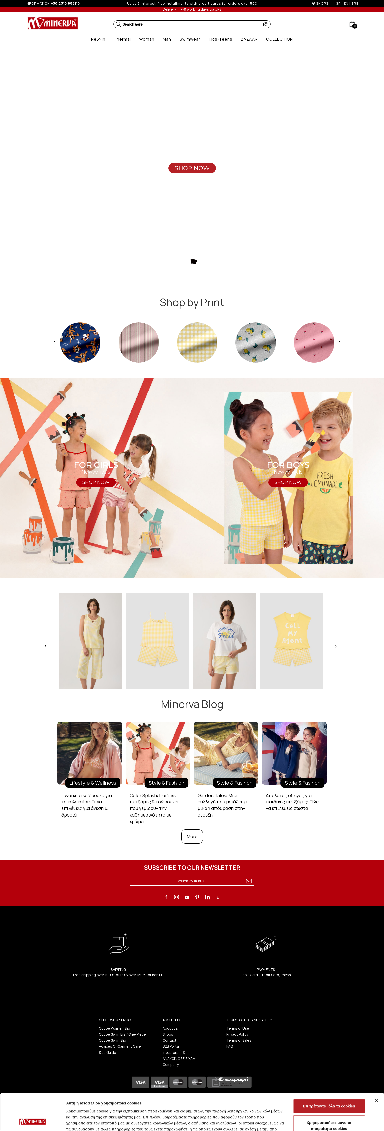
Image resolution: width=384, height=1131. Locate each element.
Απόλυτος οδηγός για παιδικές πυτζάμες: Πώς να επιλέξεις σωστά (292, 801)
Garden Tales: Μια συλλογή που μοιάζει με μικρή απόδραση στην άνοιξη (223, 805)
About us (170, 1028)
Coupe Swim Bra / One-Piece (122, 1034)
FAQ (229, 1046)
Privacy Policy (237, 1034)
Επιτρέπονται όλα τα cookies (329, 1071)
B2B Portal (171, 1046)
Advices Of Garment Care (120, 1046)
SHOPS (322, 3)
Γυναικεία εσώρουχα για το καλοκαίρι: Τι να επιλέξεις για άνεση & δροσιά (86, 805)
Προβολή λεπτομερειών (299, 1121)
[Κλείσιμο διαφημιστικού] (376, 1066)
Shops (168, 1034)
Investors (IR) (174, 1052)
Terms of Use (237, 1028)
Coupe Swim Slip (112, 1040)
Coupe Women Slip (114, 1028)
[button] (118, 24)
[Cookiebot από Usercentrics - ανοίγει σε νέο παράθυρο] (33, 1121)
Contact (169, 1040)
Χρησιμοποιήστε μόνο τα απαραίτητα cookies (329, 1091)
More (192, 836)
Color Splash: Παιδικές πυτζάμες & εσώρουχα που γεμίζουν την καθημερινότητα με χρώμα (154, 808)
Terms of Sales (238, 1040)
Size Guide (107, 1052)
